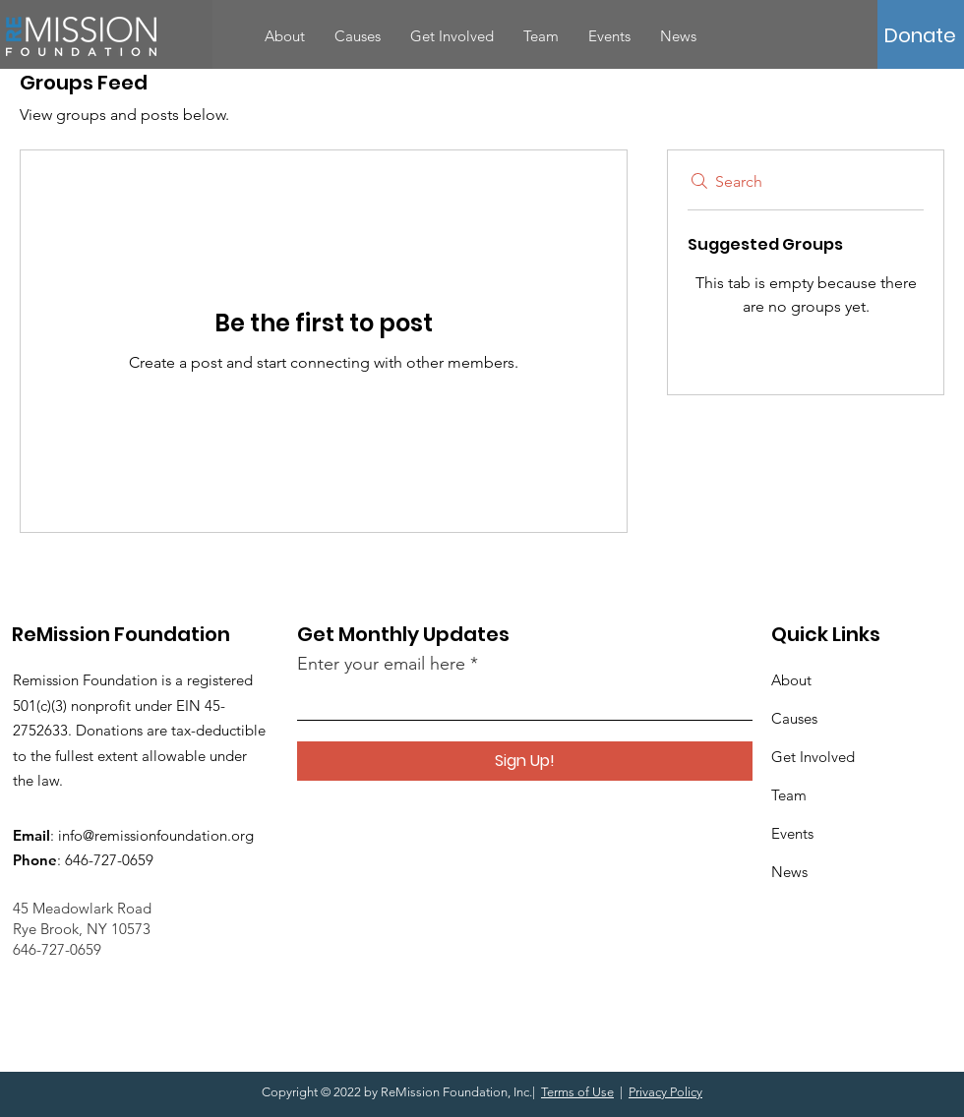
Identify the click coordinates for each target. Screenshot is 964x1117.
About (791, 680)
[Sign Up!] (525, 761)
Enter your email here (381, 664)
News (789, 871)
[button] (920, 35)
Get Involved (813, 756)
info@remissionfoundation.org (156, 835)
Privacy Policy (665, 1092)
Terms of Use (577, 1092)
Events (792, 833)
